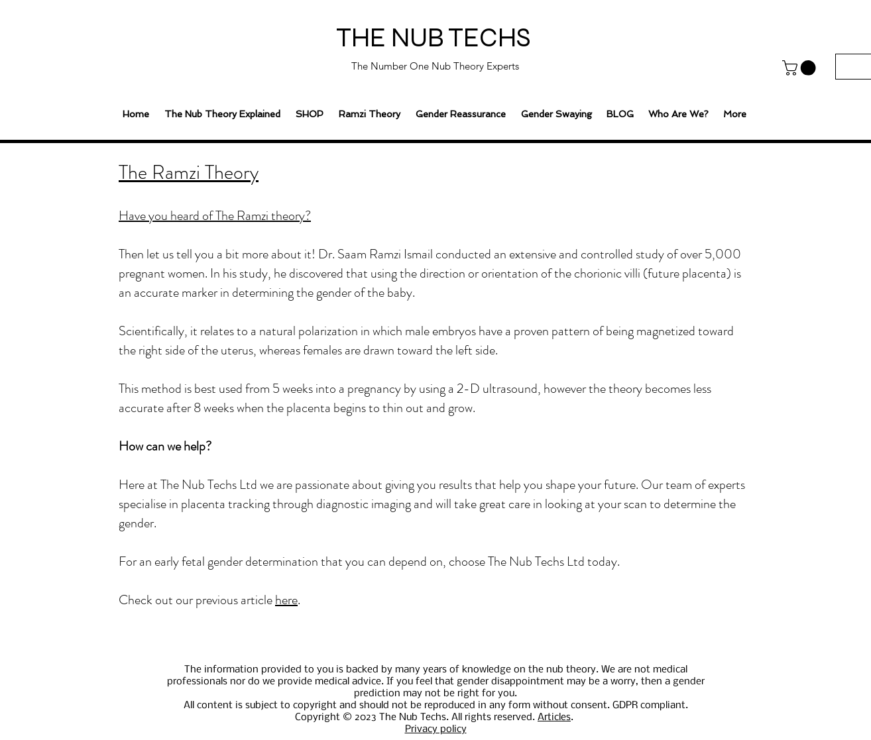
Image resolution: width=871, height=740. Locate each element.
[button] (800, 68)
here (286, 599)
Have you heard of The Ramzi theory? (215, 215)
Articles (554, 717)
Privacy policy (436, 729)
